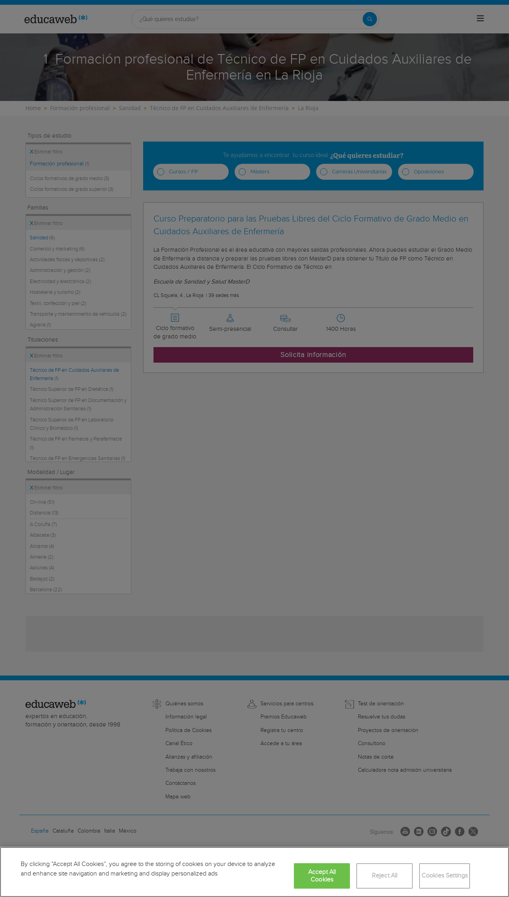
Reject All (385, 876)
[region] (254, 872)
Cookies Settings (445, 876)
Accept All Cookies (322, 875)
